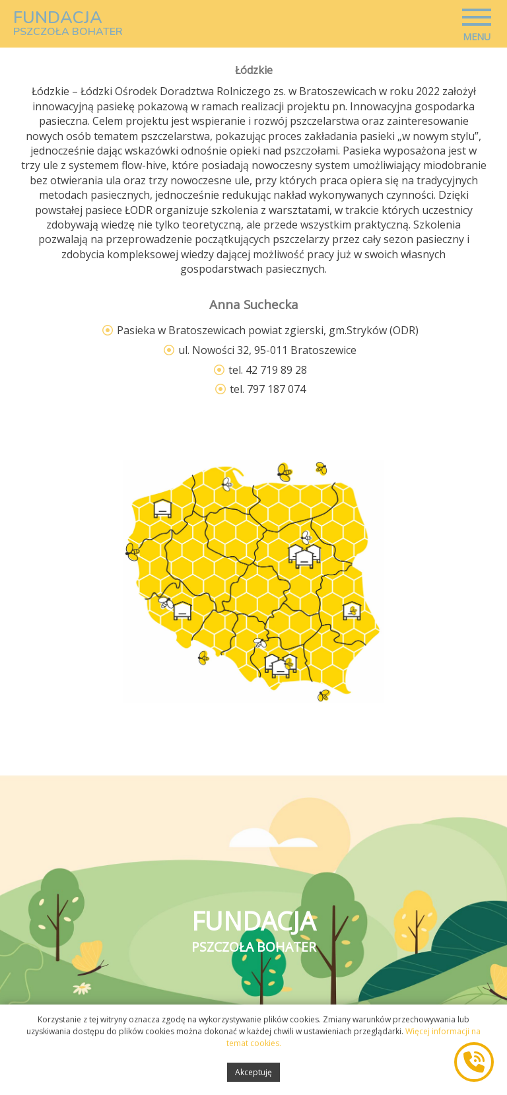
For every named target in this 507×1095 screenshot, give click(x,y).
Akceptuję (253, 1076)
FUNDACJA (68, 23)
